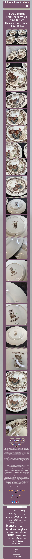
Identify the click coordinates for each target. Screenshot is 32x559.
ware (25, 538)
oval (8, 538)
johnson (11, 525)
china (10, 520)
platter (19, 538)
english (10, 511)
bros (16, 516)
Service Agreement (16, 556)
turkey (12, 522)
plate (24, 535)
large (26, 526)
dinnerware (16, 543)
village (24, 517)
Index (16, 549)
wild (7, 532)
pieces (17, 522)
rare (24, 514)
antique (17, 532)
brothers (11, 529)
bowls (16, 511)
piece (20, 520)
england (22, 529)
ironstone (18, 535)
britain (20, 541)
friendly (12, 513)
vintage (13, 541)
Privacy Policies (16, 554)
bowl (24, 520)
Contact (16, 551)
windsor (19, 514)
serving (22, 511)
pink (13, 538)
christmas (23, 532)
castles (20, 526)
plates (11, 534)
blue (16, 520)
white (22, 522)
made (12, 532)
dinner (9, 516)
